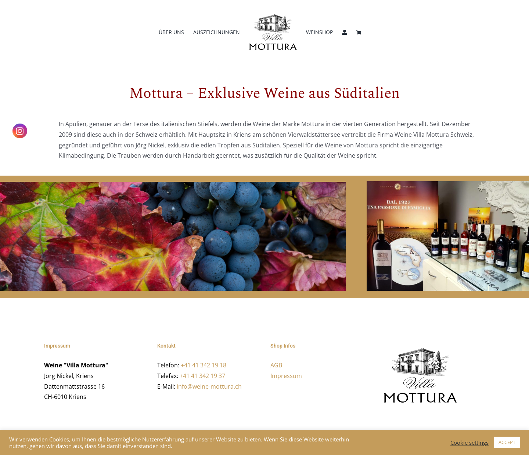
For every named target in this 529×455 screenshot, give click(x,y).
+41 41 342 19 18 (203, 365)
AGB (276, 365)
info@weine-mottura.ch (209, 386)
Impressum (286, 376)
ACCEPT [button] (507, 442)
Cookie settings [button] (469, 442)
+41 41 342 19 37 (202, 376)
